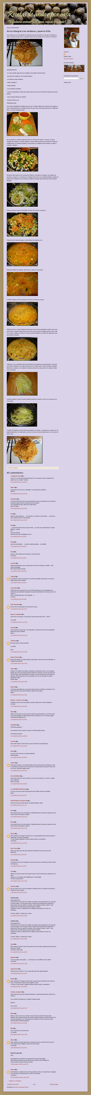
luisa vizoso (14, 848)
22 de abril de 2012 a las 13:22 (19, 1047)
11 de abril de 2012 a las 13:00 (19, 622)
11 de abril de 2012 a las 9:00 (18, 599)
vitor (12, 871)
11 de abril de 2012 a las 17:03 (19, 663)
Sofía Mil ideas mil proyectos (19, 800)
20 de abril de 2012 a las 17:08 (19, 1034)
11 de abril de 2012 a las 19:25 (19, 706)
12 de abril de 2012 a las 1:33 (18, 805)
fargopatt (13, 957)
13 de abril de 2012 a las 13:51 (19, 892)
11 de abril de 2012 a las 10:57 (19, 609)
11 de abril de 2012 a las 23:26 (19, 783)
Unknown (13, 640)
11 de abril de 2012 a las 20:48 (19, 736)
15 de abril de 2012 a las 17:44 (19, 1008)
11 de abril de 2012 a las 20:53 (19, 746)
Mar (12, 525)
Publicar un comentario (15, 1081)
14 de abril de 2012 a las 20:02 (19, 986)
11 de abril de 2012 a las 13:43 (19, 635)
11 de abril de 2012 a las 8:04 (18, 558)
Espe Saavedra (15, 604)
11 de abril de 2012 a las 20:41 (19, 719)
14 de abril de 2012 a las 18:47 (19, 973)
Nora (12, 551)
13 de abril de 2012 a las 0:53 (18, 854)
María (12, 711)
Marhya (13, 687)
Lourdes (13, 563)
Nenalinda (13, 499)
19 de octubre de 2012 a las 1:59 (19, 1064)
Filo (12, 514)
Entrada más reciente (13, 1084)
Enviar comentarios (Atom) (21, 1087)
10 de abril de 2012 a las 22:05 (19, 482)
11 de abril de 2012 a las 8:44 (18, 571)
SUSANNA (13, 725)
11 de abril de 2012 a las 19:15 (19, 695)
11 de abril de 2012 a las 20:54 (19, 757)
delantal (13, 860)
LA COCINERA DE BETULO (18, 789)
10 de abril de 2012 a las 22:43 (19, 508)
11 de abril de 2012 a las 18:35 (19, 681)
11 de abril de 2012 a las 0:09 (18, 546)
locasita (13, 627)
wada (12, 944)
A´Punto (13, 741)
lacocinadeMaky (15, 776)
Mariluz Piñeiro (15, 657)
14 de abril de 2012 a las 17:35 (19, 963)
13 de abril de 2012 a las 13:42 (19, 881)
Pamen (13, 668)
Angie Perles (14, 969)
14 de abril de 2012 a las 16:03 (19, 952)
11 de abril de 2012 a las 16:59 (19, 652)
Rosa (12, 810)
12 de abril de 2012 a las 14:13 (19, 816)
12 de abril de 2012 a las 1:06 (18, 795)
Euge (12, 542)
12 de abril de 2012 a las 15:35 (19, 843)
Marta (12, 751)
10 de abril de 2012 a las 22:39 (19, 493)
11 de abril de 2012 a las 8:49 (18, 582)
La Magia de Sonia (16, 476)
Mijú (12, 1028)
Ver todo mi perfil (68, 58)
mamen (13, 762)
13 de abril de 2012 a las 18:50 (19, 915)
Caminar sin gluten (16, 992)
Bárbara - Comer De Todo (18, 700)
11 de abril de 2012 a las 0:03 (18, 536)
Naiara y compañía (16, 614)
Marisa (12, 833)
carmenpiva (14, 588)
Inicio (34, 1084)
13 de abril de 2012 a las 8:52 (18, 866)
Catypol (13, 576)
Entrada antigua (54, 1084)
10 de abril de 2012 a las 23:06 (19, 520)
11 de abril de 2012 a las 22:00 (19, 770)
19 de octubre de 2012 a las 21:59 (20, 1077)
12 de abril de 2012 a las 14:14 (19, 828)
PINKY (12, 487)
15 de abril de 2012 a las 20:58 (19, 1023)
